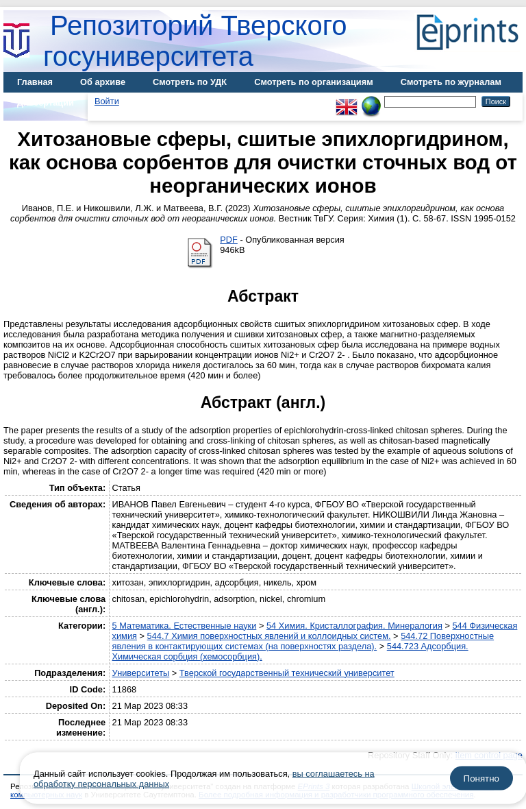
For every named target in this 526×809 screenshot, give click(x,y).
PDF (229, 239)
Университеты (141, 673)
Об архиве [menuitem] (102, 82)
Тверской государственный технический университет (286, 673)
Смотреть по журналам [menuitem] (451, 82)
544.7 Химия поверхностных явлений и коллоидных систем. (269, 636)
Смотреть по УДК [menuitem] (190, 82)
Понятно (481, 778)
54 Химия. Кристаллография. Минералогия (354, 625)
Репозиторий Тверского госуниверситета (195, 40)
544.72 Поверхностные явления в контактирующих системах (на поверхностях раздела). (303, 641)
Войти (107, 101)
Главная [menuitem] (35, 82)
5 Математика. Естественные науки (184, 625)
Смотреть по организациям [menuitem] (313, 82)
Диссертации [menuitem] (45, 102)
